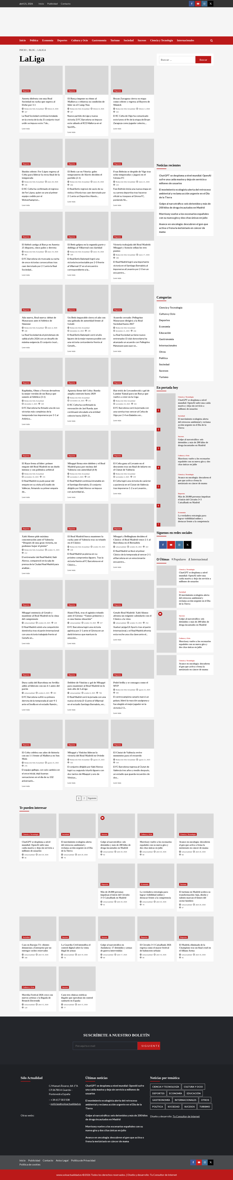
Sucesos (142, 40)
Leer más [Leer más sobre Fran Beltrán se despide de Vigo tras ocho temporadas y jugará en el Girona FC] (117, 205)
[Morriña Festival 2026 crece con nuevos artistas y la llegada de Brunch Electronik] (37, 978)
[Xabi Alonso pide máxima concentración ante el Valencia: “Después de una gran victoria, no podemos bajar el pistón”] (41, 518)
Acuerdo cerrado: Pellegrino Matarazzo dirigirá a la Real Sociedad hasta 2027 (128, 320)
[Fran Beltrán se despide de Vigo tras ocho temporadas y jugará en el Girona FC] (132, 153)
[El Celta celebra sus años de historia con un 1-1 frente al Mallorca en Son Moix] (41, 734)
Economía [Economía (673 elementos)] (175, 1093)
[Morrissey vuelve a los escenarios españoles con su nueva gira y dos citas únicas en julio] (166, 459)
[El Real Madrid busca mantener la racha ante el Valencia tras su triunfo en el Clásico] (86, 518)
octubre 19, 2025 (90, 623)
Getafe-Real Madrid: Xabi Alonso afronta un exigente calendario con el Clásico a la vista (132, 615)
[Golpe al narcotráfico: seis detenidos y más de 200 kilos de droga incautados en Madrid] (166, 440)
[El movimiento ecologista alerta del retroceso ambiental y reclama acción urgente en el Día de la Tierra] (166, 421)
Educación (165, 332)
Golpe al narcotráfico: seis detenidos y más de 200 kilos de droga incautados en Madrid (185, 205)
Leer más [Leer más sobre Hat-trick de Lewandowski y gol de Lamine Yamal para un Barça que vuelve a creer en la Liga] (117, 420)
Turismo (115, 40)
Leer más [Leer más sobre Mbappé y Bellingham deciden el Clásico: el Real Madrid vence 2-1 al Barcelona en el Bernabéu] (117, 567)
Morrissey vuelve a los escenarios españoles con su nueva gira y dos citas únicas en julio (184, 215)
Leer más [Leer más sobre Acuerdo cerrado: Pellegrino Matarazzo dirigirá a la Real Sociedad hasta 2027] (117, 351)
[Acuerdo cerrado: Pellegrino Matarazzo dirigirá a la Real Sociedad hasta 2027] (132, 299)
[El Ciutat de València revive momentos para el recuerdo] (132, 734)
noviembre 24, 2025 (77, 401)
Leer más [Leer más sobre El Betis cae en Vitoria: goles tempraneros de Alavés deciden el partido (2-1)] (71, 201)
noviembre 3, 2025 (76, 477)
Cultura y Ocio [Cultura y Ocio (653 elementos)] (193, 1086)
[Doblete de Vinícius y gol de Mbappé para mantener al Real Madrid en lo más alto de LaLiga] (86, 664)
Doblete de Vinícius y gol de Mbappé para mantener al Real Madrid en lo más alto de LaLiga (86, 685)
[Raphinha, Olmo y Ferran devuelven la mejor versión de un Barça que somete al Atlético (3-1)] (41, 372)
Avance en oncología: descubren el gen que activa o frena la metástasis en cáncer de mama (183, 228)
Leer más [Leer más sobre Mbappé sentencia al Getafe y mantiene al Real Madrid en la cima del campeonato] (26, 643)
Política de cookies (29, 1164)
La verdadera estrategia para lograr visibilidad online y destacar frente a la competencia (193, 518)
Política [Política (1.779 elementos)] (157, 1106)
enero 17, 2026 (144, 255)
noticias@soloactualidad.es (66, 1103)
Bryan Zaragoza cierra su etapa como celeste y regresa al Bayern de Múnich (131, 101)
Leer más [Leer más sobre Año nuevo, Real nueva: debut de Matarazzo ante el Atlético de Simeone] (26, 347)
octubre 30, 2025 (99, 547)
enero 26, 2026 (98, 182)
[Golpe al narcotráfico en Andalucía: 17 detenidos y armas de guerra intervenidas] (116, 928)
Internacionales (185, 40)
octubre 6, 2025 (44, 693)
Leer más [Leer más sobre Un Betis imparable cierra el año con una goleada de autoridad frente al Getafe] (71, 351)
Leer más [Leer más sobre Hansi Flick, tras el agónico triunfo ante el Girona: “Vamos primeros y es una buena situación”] (71, 643)
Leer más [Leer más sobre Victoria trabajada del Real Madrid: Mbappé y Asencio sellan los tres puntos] (117, 278)
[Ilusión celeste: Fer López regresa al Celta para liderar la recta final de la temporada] (41, 153)
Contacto (66, 3)
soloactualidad (121, 547)
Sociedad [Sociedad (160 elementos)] (174, 1106)
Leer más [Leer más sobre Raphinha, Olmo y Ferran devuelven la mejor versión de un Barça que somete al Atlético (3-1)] (26, 424)
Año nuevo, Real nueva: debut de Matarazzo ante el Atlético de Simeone (39, 320)
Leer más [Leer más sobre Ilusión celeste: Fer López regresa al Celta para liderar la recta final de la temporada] (26, 205)
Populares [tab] (179, 559)
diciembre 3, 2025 (30, 404)
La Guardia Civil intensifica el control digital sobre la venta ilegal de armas (75, 948)
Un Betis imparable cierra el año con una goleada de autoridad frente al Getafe (86, 320)
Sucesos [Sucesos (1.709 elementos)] (189, 1106)
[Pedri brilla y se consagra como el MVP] (132, 664)
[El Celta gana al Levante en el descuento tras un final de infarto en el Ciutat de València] (132, 445)
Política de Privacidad (83, 1160)
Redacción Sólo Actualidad (34, 109)
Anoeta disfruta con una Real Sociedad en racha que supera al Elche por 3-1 (38, 101)
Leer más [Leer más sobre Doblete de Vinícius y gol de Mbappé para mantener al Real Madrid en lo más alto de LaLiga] (71, 709)
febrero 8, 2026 (52, 109)
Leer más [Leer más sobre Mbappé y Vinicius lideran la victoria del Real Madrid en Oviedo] (71, 783)
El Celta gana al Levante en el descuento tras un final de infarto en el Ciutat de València (132, 466)
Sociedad (128, 40)
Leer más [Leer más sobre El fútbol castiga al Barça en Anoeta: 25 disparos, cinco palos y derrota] (26, 275)
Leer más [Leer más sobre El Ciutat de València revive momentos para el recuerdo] (117, 783)
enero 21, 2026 (144, 182)
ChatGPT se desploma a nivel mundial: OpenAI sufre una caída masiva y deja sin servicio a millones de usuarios (185, 179)
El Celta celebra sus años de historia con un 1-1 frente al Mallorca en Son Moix (40, 755)
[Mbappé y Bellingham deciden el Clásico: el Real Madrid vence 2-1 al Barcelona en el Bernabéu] (132, 518)
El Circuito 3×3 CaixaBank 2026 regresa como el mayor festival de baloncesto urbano (155, 948)
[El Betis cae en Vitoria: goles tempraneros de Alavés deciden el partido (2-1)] (86, 153)
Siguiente (92, 798)
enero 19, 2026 (52, 252)
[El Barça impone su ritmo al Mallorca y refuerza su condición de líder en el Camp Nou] (86, 80)
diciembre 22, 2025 (77, 331)
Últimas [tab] (164, 559)
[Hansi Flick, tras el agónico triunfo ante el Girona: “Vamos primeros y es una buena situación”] (86, 594)
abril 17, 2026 (122, 955)
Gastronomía (99, 40)
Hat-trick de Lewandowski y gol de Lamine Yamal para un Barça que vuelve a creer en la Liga (131, 393)
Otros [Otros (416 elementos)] (205, 1100)
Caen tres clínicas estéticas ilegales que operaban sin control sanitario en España (77, 998)
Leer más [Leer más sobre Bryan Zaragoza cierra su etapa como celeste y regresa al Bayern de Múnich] (117, 128)
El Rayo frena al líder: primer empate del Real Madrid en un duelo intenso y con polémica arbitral (41, 466)
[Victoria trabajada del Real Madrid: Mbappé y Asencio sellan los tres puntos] (132, 226)
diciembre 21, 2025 (123, 331)
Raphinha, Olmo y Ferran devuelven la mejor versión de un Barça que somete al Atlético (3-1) (41, 393)
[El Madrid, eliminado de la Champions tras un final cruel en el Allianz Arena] (195, 928)
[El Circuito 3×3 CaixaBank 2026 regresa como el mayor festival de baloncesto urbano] (155, 928)
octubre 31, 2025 (53, 550)
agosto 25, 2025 (144, 690)
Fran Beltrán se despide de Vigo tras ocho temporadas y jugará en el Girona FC (132, 174)
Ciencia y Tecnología (161, 40)
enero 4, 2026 (52, 328)
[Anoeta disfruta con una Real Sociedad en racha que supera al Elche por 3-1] (41, 80)
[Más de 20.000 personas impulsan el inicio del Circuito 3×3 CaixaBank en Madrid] (166, 498)
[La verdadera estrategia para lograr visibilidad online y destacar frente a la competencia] (166, 516)
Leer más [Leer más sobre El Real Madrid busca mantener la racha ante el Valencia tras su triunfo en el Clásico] (71, 570)
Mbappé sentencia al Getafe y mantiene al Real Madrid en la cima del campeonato (40, 615)
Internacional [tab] (199, 559)
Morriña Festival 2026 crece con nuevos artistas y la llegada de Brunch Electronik (37, 998)
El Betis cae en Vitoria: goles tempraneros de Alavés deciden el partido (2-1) (84, 174)
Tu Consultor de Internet (186, 1116)
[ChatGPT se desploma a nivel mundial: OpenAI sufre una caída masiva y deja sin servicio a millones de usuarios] (166, 402)
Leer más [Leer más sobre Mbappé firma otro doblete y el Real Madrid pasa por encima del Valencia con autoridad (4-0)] (71, 497)
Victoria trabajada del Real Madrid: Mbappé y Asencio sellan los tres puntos (132, 247)
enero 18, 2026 (98, 252)
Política (34, 40)
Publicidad (52, 3)
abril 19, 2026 (43, 955)
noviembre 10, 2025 (123, 404)
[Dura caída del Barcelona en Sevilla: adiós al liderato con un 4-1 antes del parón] (41, 664)
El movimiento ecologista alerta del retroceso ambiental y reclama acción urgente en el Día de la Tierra (185, 193)
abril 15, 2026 (43, 1005)
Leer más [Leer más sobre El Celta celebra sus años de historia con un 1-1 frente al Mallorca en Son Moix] (26, 786)
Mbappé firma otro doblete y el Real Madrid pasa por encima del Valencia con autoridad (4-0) (86, 466)
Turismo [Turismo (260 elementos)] (204, 1106)
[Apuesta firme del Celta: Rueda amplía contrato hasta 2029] (86, 372)
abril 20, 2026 (43, 855)
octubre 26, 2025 (136, 547)
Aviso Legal (62, 1160)
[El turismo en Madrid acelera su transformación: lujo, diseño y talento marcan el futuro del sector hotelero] (195, 876)
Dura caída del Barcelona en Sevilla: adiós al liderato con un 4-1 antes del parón (41, 685)
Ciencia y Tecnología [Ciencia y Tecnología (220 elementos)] (165, 1086)
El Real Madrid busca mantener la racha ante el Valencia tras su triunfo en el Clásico (86, 539)
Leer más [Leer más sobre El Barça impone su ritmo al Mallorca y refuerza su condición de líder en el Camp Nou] (71, 132)
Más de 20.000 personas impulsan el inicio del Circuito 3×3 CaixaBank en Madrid (194, 499)
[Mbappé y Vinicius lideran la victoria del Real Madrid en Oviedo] (86, 734)
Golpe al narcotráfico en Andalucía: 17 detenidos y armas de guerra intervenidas (116, 948)
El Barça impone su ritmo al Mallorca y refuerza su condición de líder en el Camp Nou (86, 101)
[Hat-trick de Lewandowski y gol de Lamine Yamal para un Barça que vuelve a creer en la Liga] (132, 372)
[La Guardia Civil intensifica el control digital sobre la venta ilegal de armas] (77, 928)
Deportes (62, 40)
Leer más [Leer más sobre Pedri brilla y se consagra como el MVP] (117, 713)
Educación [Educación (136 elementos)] (194, 1093)
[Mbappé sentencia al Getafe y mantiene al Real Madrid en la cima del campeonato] (41, 594)
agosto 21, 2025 (144, 760)
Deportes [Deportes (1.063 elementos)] (158, 1093)
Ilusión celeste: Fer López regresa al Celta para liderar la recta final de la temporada (41, 174)
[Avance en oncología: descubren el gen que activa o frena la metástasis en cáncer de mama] (166, 478)
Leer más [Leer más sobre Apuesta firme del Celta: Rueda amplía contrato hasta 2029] (71, 421)
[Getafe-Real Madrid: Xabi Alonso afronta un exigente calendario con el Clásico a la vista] (132, 594)
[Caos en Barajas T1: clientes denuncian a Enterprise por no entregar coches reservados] (37, 928)
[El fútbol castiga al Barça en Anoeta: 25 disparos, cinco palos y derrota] (41, 226)
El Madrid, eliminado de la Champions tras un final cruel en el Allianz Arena (195, 948)
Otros (162, 351)
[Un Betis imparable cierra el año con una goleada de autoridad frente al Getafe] (86, 299)
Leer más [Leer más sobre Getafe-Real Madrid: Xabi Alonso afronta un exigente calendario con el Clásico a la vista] (117, 639)
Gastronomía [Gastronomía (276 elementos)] (161, 1100)
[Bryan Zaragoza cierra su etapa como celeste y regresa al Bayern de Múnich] (132, 80)
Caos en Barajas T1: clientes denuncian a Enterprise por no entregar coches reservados (36, 948)
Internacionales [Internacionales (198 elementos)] (185, 1100)
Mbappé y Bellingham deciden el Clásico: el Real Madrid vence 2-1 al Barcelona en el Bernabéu (132, 539)
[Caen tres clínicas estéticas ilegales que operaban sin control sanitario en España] (77, 978)
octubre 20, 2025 (44, 623)
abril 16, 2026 (161, 955)
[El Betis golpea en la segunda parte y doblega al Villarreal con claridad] (86, 226)
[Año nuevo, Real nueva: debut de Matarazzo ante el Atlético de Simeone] (41, 299)
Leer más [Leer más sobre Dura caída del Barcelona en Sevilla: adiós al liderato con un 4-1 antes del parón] (26, 709)
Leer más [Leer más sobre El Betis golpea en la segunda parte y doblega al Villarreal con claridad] (71, 275)
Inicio (41, 3)
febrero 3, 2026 (144, 109)
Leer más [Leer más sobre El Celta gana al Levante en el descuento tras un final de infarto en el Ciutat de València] (117, 493)
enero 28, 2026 (52, 182)
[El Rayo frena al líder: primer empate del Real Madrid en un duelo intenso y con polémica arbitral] (41, 445)
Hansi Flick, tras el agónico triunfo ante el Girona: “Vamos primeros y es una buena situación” (85, 615)
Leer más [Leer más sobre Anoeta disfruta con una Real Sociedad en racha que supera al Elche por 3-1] (26, 128)
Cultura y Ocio (79, 40)
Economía (47, 40)
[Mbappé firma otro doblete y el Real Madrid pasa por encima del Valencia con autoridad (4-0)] (86, 445)
